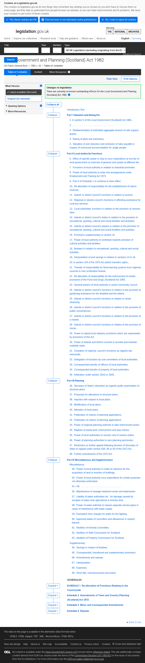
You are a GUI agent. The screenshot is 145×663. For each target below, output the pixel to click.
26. (71, 307)
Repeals (84, 611)
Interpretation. (83, 562)
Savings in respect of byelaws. (92, 547)
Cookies (106, 644)
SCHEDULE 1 (74, 585)
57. (73, 496)
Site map (47, 644)
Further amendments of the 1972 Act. (93, 454)
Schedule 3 (73, 605)
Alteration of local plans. (86, 409)
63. (73, 538)
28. (71, 324)
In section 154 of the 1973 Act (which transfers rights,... (101, 262)
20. (71, 262)
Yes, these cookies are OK (23, 19)
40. (71, 409)
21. (71, 267)
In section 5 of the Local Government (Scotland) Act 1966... (102, 120)
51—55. (76, 486)
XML (41, 636)
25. (71, 298)
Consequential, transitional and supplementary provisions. (106, 552)
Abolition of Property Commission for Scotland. (100, 538)
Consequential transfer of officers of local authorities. (100, 364)
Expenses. (81, 568)
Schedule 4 (73, 611)
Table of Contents (17, 72)
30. (71, 342)
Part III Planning (75, 380)
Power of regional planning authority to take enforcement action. (106, 425)
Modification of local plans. (87, 404)
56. (73, 491)
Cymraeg (136, 38)
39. (71, 404)
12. (71, 200)
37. (71, 394)
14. (71, 217)
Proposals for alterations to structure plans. (95, 394)
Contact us (75, 644)
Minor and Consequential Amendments (101, 605)
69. (73, 573)
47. (71, 445)
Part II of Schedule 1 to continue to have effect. (96, 181)
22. (71, 276)
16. (71, 235)
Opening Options (15, 105)
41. (71, 415)
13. (71, 209)
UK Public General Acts (16, 65)
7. (71, 167)
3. (71, 130)
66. (73, 557)
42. (71, 420)
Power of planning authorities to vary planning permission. (103, 440)
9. (71, 181)
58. (73, 505)
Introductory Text (76, 109)
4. (71, 139)
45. (71, 435)
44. (71, 430)
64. (73, 547)
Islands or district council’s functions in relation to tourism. (103, 195)
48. (71, 454)
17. (71, 240)
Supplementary (77, 543)
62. (73, 533)
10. (71, 186)
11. (71, 195)
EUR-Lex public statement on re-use (85, 659)
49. (73, 469)
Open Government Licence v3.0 (61, 652)
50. (73, 477)
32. (71, 359)
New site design (12, 644)
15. (71, 226)
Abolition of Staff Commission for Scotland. (98, 533)
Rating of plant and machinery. (88, 139)
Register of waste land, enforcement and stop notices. (101, 430)
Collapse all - (53, 104)
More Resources (57, 72)
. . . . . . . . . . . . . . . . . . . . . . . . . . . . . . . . (92, 125)
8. (71, 172)
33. (71, 364)
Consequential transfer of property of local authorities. (101, 369)
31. (71, 351)
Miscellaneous (77, 464)
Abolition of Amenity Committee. (92, 527)
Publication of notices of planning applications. (97, 415)
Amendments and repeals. (89, 557)
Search (11, 59)
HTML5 (13, 636)
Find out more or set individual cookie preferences (70, 19)
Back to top (135, 622)
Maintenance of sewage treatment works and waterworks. (106, 491)
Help (25, 644)
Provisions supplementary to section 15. (94, 235)
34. (71, 369)
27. (71, 316)
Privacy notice (91, 644)
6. (71, 158)
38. (71, 399)
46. (71, 440)
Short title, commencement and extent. (96, 573)
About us (35, 644)
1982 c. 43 (35, 65)
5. (71, 144)
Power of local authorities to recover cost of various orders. (104, 435)
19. (71, 257)
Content (38, 72)
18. (71, 248)
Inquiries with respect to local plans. (92, 399)
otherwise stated (101, 652)
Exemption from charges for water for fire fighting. (102, 514)
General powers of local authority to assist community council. (105, 285)
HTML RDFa (67, 636)
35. (71, 374)
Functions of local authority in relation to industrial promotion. (104, 167)
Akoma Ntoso (52, 636)
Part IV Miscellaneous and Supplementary (90, 460)
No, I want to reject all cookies (120, 19)
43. (71, 425)
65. (73, 552)
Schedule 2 (73, 595)
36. (71, 386)
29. (71, 333)
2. (71, 125)
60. (73, 519)
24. (71, 290)
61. (73, 527)
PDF (36, 636)
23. (71, 285)
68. (73, 568)
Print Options (130, 78)
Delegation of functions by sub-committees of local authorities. (105, 359)
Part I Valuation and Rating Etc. (83, 115)
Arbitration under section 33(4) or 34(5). (94, 374)
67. (73, 562)
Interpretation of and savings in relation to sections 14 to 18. (104, 257)
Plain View (112, 78)
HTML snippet (25, 636)
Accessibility (61, 644)
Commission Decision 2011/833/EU (93, 655)
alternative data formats (57, 631)
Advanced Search (132, 54)
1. (71, 120)
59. (73, 514)
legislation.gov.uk (26, 30)
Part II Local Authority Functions (84, 153)
